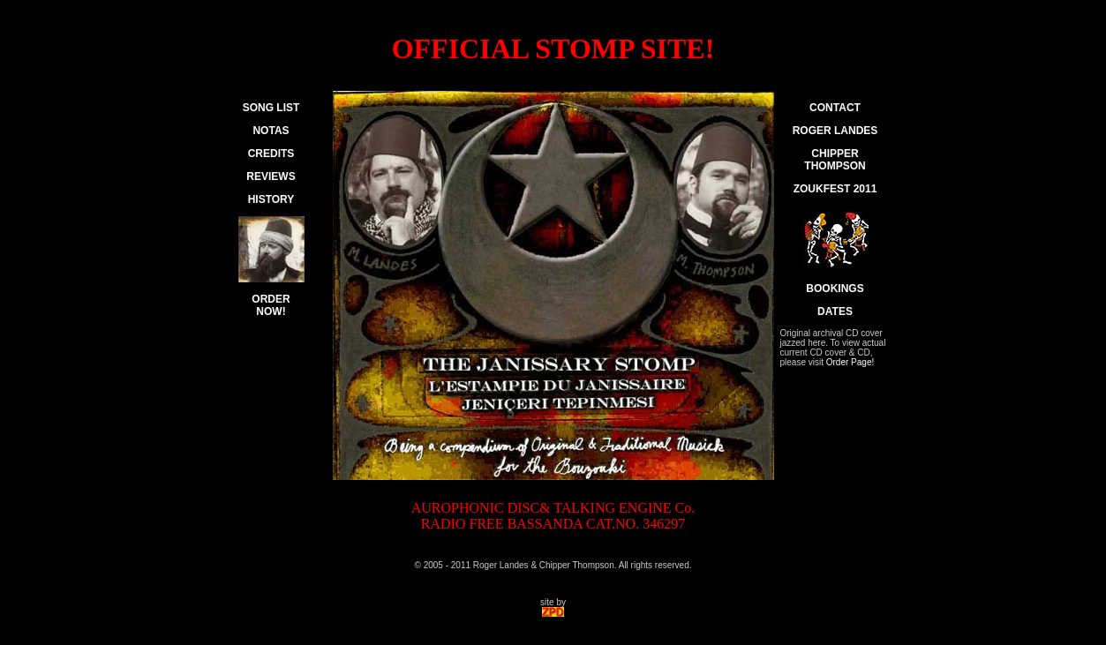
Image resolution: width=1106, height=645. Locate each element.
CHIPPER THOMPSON (834, 159)
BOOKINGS (834, 288)
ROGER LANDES (835, 130)
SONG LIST (271, 107)
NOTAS (270, 130)
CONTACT (835, 107)
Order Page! (850, 362)
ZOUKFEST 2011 (835, 189)
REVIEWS (270, 176)
